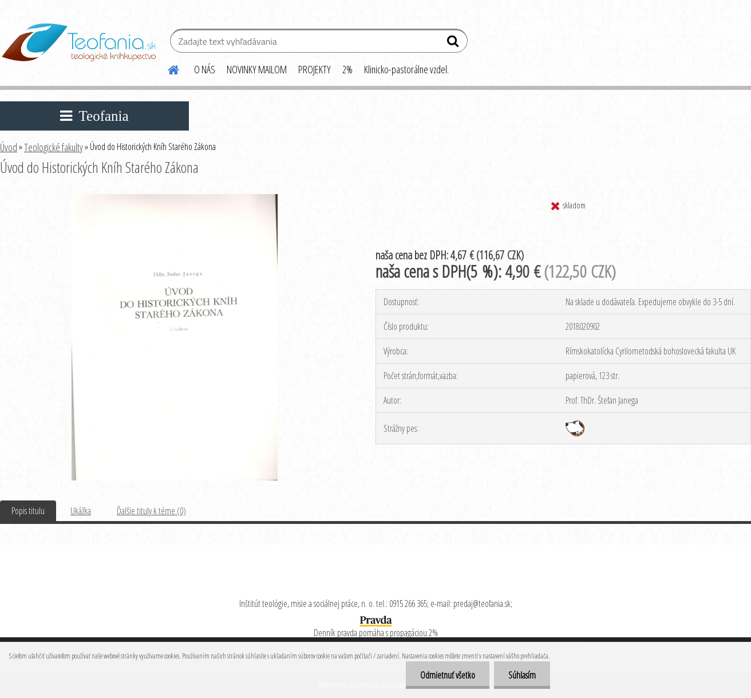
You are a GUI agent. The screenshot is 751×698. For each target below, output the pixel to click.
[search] (454, 43)
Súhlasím (522, 675)
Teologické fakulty (53, 147)
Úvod (8, 147)
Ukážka (80, 510)
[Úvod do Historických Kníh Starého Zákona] (175, 198)
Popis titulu (28, 510)
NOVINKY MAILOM (257, 69)
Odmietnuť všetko (447, 675)
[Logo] (78, 42)
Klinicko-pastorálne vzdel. (406, 69)
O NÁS (204, 69)
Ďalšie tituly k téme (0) (151, 510)
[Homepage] (166, 68)
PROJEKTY (314, 69)
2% (347, 69)
